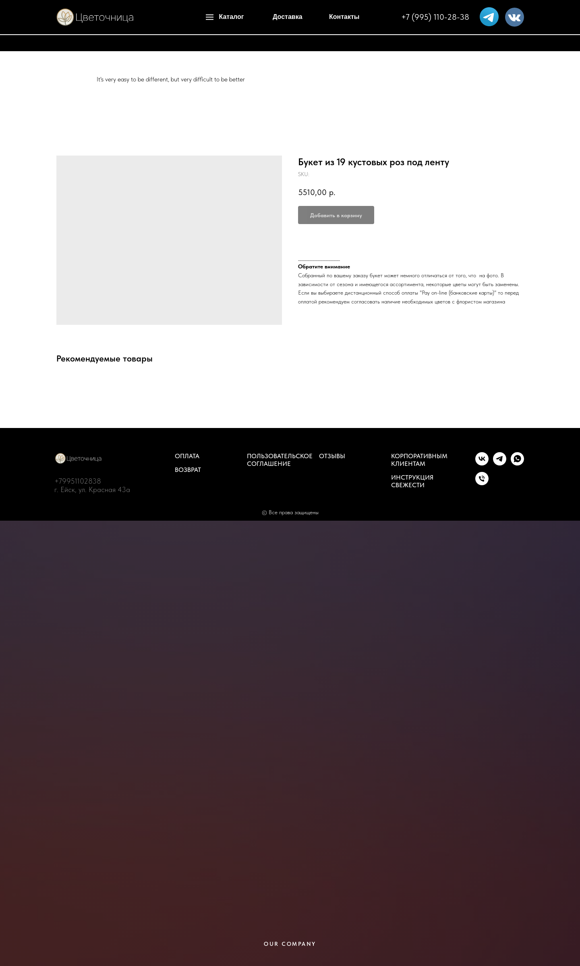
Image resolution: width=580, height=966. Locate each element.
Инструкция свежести (412, 481)
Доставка (287, 16)
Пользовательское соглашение (280, 459)
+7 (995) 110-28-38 (435, 17)
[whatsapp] (517, 463)
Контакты (344, 16)
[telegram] (499, 463)
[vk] (482, 463)
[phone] (482, 483)
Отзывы (332, 456)
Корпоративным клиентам (419, 459)
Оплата (187, 456)
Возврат (188, 470)
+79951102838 (77, 481)
